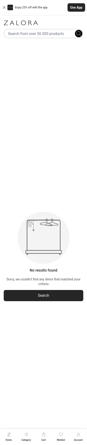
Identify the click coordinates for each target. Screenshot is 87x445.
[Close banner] (4, 7)
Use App (76, 7)
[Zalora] (43, 23)
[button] (43, 7)
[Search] (78, 33)
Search (43, 295)
